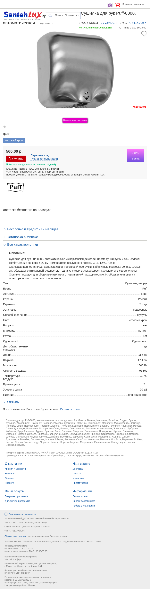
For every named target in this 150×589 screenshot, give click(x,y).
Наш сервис (81, 463)
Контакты (10, 473)
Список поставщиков (84, 501)
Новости (9, 483)
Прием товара (80, 483)
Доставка (78, 469)
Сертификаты (80, 496)
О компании (13, 463)
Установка (78, 478)
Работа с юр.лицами (84, 505)
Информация (82, 491)
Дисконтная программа (17, 501)
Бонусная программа (16, 496)
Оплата (77, 473)
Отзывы (9, 478)
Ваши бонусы (14, 491)
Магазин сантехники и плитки (22, 19)
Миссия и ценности (15, 469)
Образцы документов (15, 536)
